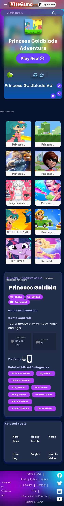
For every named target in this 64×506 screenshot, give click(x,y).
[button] (54, 13)
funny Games (18, 387)
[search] (32, 12)
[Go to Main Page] (24, 4)
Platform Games (20, 401)
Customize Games (21, 380)
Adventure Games (32, 278)
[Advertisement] (34, 104)
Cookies (27, 485)
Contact (41, 485)
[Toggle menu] (5, 4)
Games (14, 278)
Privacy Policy (29, 479)
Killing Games (19, 394)
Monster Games (43, 394)
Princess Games (20, 408)
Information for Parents (34, 496)
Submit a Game (34, 502)
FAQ (34, 490)
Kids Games (41, 387)
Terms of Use (33, 473)
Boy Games (46, 373)
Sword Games (45, 408)
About (44, 479)
